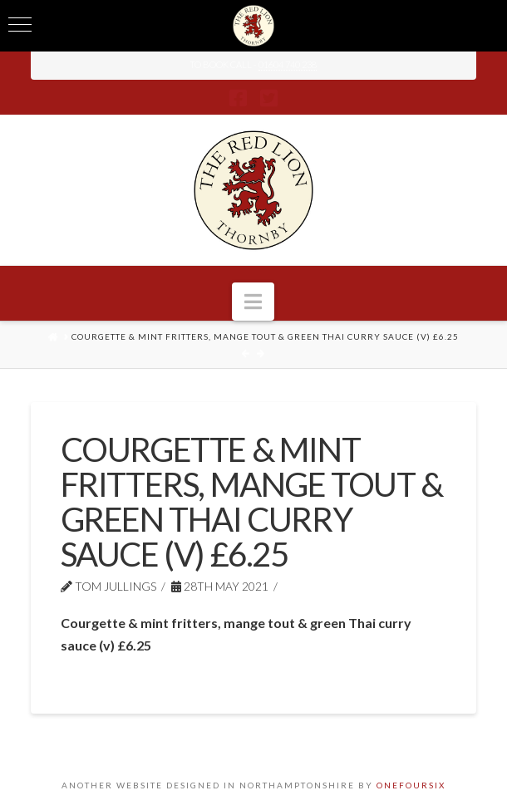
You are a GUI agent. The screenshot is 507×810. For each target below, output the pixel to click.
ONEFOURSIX (411, 785)
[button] (253, 301)
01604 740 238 (287, 64)
